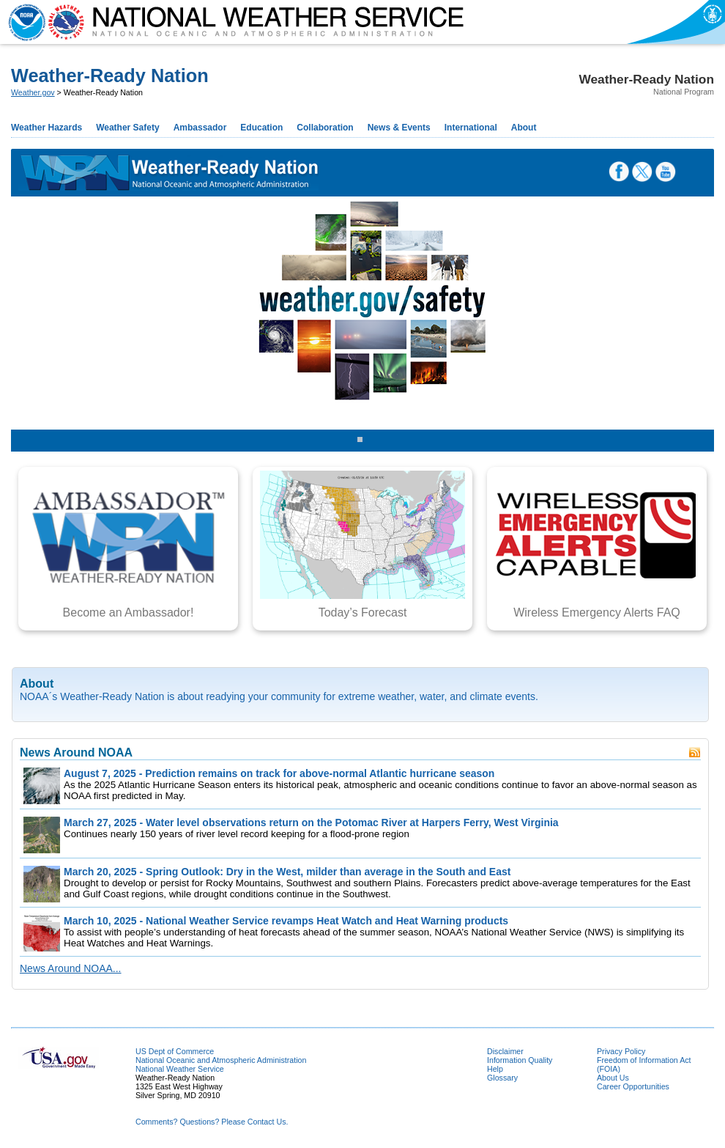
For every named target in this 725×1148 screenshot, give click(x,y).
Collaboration (325, 127)
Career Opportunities (633, 1086)
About (524, 127)
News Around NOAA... (71, 968)
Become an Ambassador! (128, 612)
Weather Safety (127, 127)
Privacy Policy (621, 1051)
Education (261, 127)
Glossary (502, 1077)
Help (495, 1068)
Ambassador (200, 127)
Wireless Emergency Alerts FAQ (596, 612)
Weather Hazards (46, 127)
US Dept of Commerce (174, 1051)
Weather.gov (33, 92)
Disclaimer (505, 1051)
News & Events (399, 127)
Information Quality (519, 1060)
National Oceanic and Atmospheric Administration (220, 1060)
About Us (613, 1077)
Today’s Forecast (363, 612)
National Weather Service (179, 1068)
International (471, 127)
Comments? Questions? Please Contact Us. (211, 1121)
